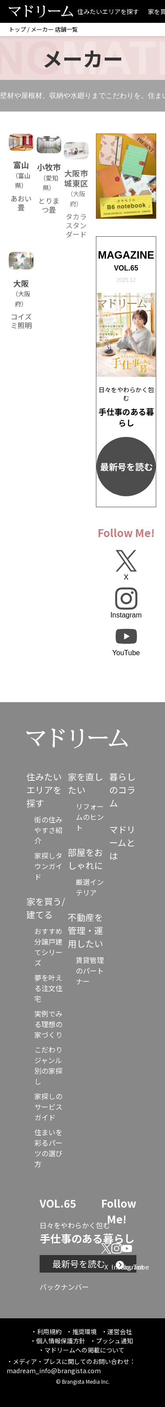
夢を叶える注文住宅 (48, 988)
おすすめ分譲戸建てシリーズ (48, 947)
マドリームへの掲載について (84, 1350)
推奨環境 (84, 1331)
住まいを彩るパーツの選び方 (48, 1148)
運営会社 (119, 1331)
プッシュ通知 (114, 1340)
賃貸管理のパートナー (90, 970)
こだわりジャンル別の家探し (48, 1065)
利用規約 (49, 1331)
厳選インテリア (90, 887)
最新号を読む (126, 466)
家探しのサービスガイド (48, 1106)
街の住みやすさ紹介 (48, 830)
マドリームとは (122, 842)
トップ (17, 29)
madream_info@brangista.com (54, 1370)
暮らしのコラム (122, 789)
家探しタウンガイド (48, 866)
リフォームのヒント (90, 817)
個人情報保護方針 (60, 1340)
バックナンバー (64, 1286)
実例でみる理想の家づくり (48, 1024)
